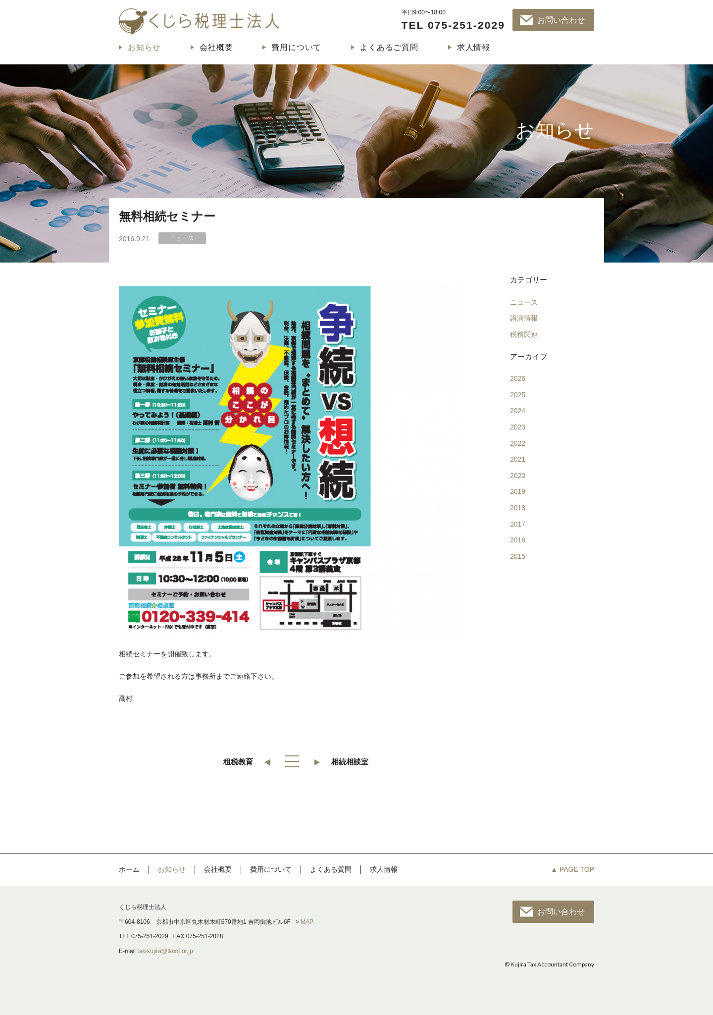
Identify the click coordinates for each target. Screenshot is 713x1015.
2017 (517, 524)
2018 (517, 508)
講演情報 (524, 318)
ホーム (129, 869)
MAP (307, 921)
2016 (517, 540)
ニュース (524, 302)
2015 (517, 556)
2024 (517, 411)
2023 (517, 427)
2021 (517, 459)
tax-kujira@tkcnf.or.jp (165, 951)
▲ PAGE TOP (572, 869)
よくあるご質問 (389, 47)
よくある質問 (331, 869)
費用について (296, 47)
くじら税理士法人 (199, 21)
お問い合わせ (561, 20)
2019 (517, 491)
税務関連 (524, 334)
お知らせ (144, 47)
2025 (517, 395)
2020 (517, 476)
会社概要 (216, 47)
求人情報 (473, 47)
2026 (517, 378)
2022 (517, 443)
